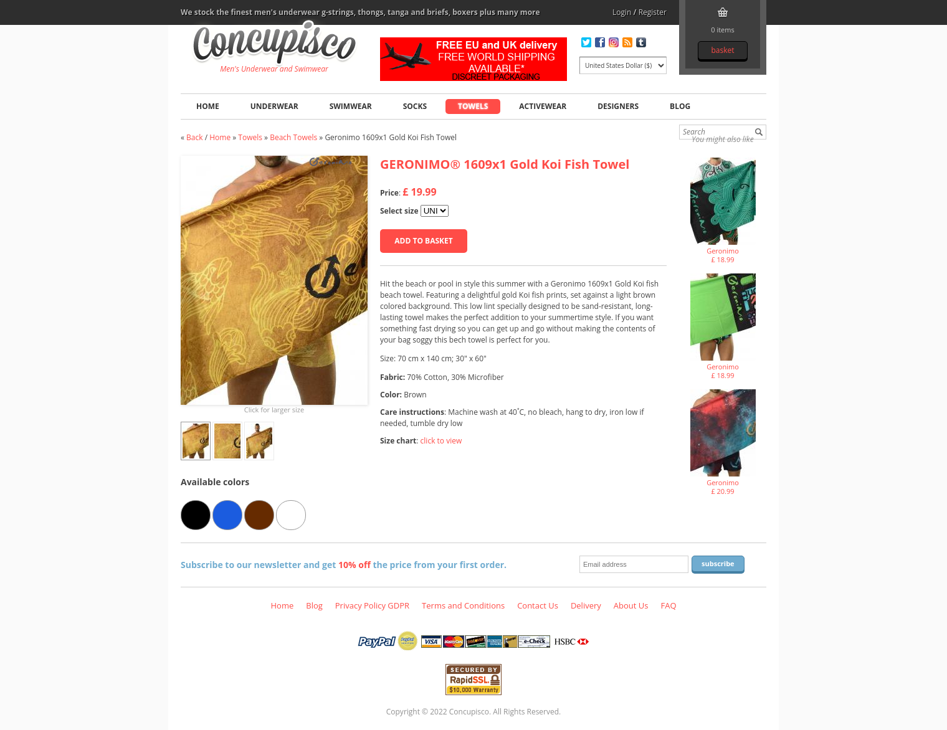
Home (207, 106)
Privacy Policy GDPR (372, 605)
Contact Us (537, 605)
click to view (441, 440)
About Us (631, 605)
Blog (680, 106)
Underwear (274, 106)
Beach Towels (293, 137)
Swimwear (351, 106)
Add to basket (423, 240)
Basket (722, 50)
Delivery (586, 605)
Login (621, 12)
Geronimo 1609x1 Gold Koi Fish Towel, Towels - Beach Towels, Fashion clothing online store (274, 44)
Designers (618, 106)
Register (653, 12)
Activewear (542, 106)
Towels (473, 106)
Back (194, 137)
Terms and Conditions (463, 605)
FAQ (668, 605)
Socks (415, 106)
